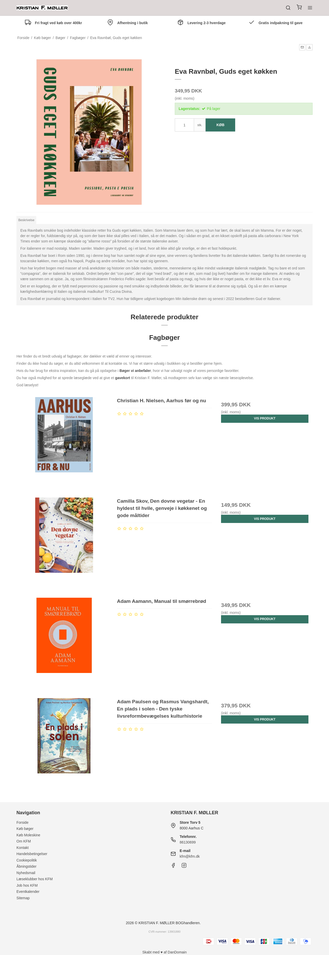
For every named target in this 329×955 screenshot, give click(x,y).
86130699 (188, 842)
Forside (22, 822)
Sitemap (23, 898)
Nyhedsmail (25, 873)
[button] (302, 47)
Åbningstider (26, 866)
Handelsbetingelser (31, 854)
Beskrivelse (26, 220)
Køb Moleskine (28, 835)
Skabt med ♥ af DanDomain (164, 952)
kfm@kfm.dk (190, 856)
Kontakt (22, 848)
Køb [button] (220, 125)
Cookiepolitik (26, 860)
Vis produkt (265, 418)
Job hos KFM (27, 885)
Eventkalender (28, 892)
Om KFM (23, 841)
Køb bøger (24, 829)
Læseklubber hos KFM (34, 879)
